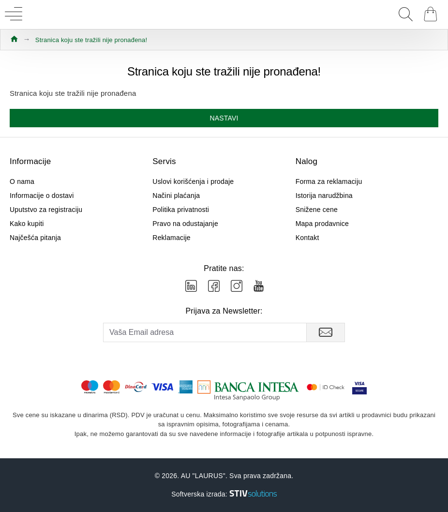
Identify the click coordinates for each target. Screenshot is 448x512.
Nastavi (223, 118)
